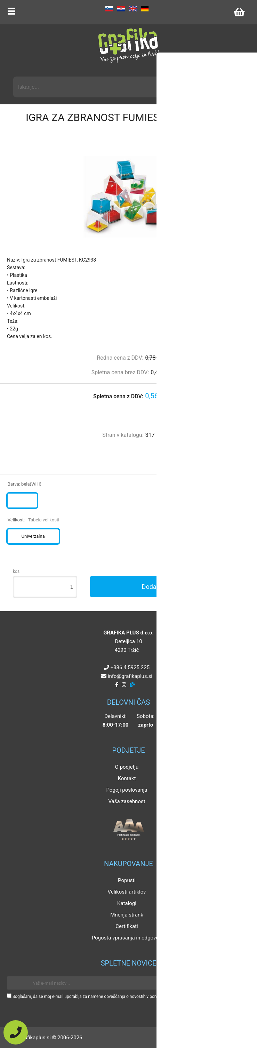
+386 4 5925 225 (130, 667)
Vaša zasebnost (126, 801)
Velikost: (33, 519)
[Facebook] (116, 685)
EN (133, 8)
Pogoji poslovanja (126, 790)
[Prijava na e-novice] (240, 983)
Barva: (24, 484)
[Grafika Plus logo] (128, 45)
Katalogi (126, 903)
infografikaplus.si (130, 676)
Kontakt (127, 778)
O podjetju (127, 767)
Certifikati (126, 926)
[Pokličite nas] (15, 1032)
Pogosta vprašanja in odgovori (127, 938)
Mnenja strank (126, 915)
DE (144, 8)
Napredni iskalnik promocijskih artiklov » (200, 70)
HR (121, 8)
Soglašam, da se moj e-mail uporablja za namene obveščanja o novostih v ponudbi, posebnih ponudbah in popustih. (119, 996)
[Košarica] (239, 12)
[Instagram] (124, 685)
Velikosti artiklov (127, 892)
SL (109, 8)
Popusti (127, 880)
